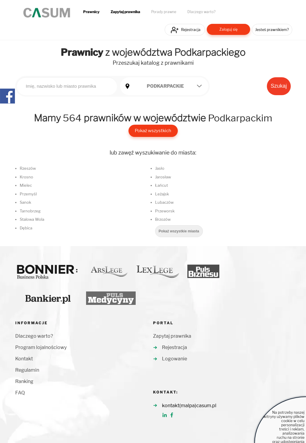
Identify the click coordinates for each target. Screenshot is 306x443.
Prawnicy (91, 12)
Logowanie (174, 359)
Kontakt (24, 359)
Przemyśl (28, 194)
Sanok (25, 202)
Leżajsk (162, 194)
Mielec (26, 185)
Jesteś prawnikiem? (272, 29)
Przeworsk (165, 211)
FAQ (20, 393)
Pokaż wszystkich (153, 130)
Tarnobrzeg (30, 211)
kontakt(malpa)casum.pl (189, 405)
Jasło (159, 168)
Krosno (26, 177)
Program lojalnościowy (41, 347)
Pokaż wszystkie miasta (179, 231)
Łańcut (161, 185)
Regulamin (27, 370)
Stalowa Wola (32, 219)
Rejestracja (191, 29)
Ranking (24, 381)
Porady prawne (163, 12)
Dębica (26, 228)
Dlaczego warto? (201, 12)
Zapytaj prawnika (125, 12)
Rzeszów (28, 168)
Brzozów (163, 219)
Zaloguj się (228, 29)
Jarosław (163, 177)
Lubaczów (164, 202)
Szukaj (279, 86)
